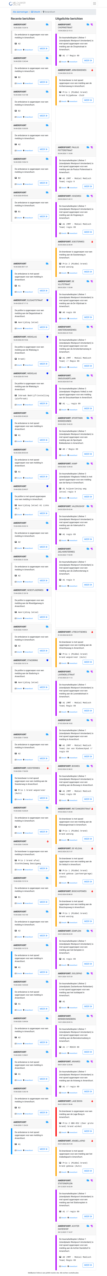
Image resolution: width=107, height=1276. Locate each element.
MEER (43, 48)
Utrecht (35, 12)
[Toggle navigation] (94, 3)
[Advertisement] (31, 241)
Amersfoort (29, 50)
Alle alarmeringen (20, 12)
